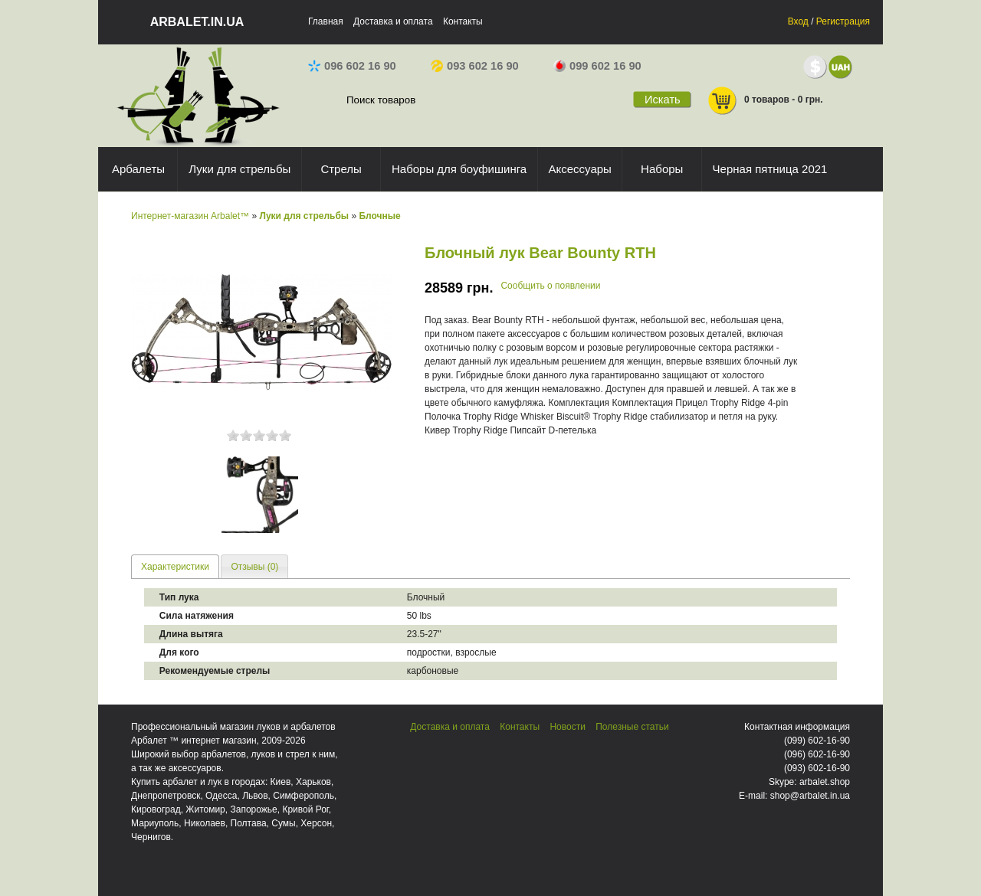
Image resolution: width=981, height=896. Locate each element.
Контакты (463, 21)
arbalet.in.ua (197, 21)
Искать (663, 99)
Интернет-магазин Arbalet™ (190, 216)
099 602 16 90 (597, 66)
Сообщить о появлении (550, 285)
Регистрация (843, 21)
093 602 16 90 (475, 66)
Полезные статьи (631, 726)
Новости (567, 726)
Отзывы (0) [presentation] (254, 566)
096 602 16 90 (352, 66)
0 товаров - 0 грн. (765, 101)
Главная (325, 21)
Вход (798, 21)
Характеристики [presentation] (175, 566)
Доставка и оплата (393, 21)
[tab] (175, 566)
